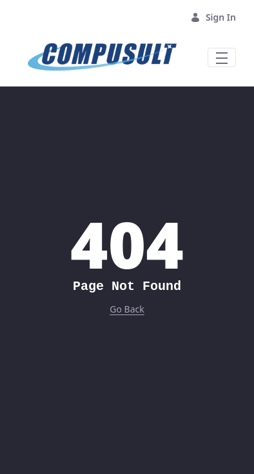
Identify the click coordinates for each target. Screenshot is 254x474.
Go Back (127, 309)
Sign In (213, 17)
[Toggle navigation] (222, 57)
